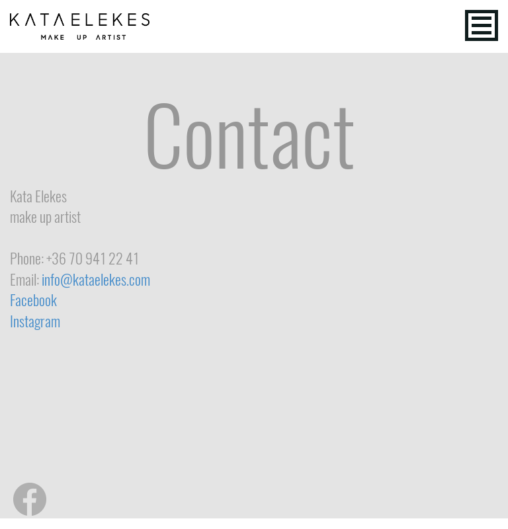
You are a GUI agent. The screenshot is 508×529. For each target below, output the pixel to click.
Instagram (35, 321)
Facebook (33, 300)
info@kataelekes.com (96, 280)
